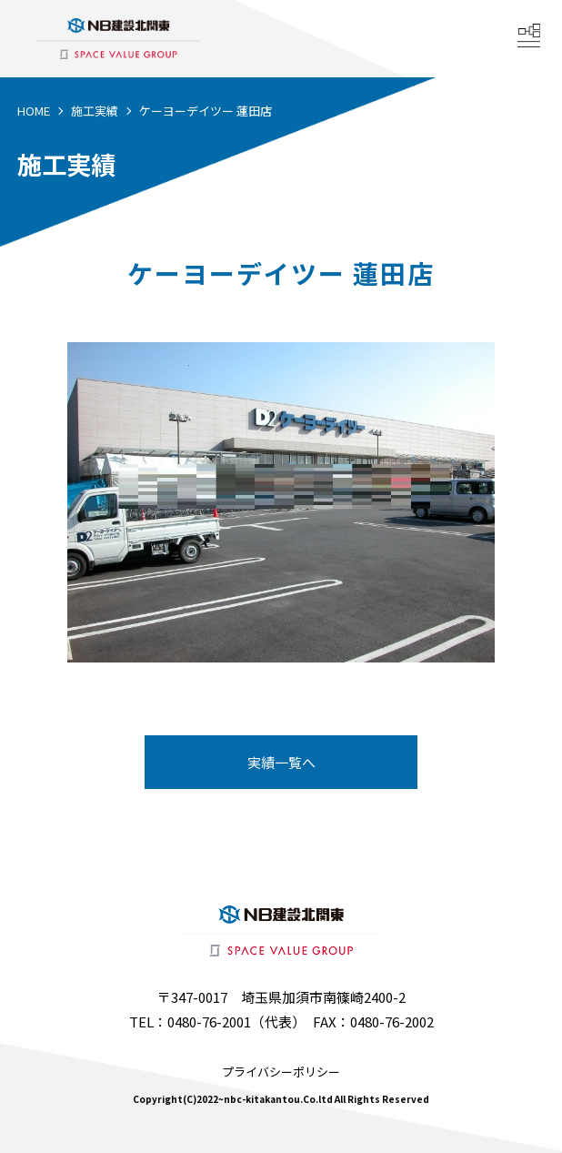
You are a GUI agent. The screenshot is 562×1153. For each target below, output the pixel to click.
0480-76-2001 (209, 1021)
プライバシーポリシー (281, 1071)
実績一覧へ (281, 762)
